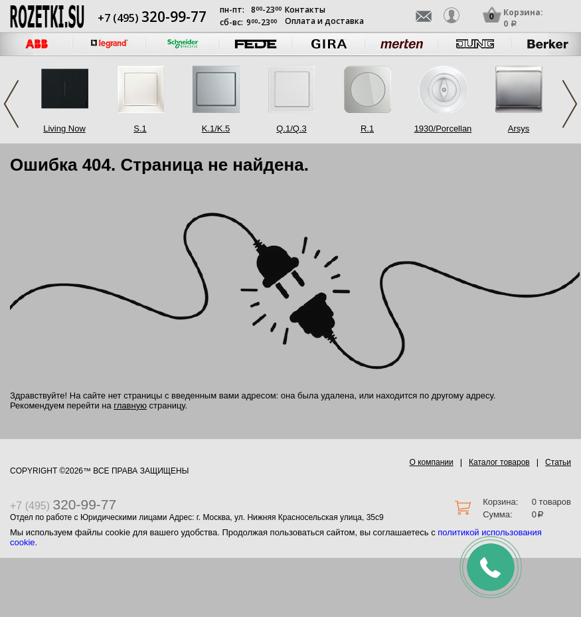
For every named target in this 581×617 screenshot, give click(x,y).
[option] (109, 44)
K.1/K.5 (216, 128)
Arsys (519, 128)
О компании (432, 462)
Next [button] (570, 104)
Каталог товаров (499, 462)
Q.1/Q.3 (291, 128)
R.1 (367, 128)
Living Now (64, 128)
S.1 (140, 128)
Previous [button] (11, 104)
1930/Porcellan (443, 128)
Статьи (558, 462)
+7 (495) (152, 18)
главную (130, 405)
